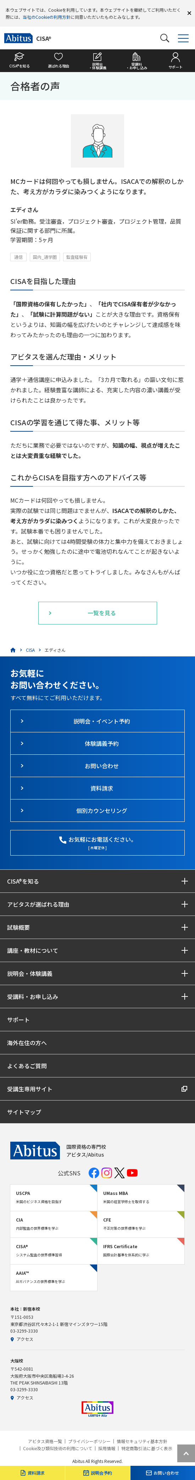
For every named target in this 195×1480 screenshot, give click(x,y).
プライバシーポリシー (89, 1441)
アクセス (21, 1339)
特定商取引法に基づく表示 (146, 1448)
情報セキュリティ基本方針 (142, 1441)
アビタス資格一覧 (45, 1441)
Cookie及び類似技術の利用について (57, 1448)
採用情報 (106, 1448)
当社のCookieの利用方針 (47, 17)
